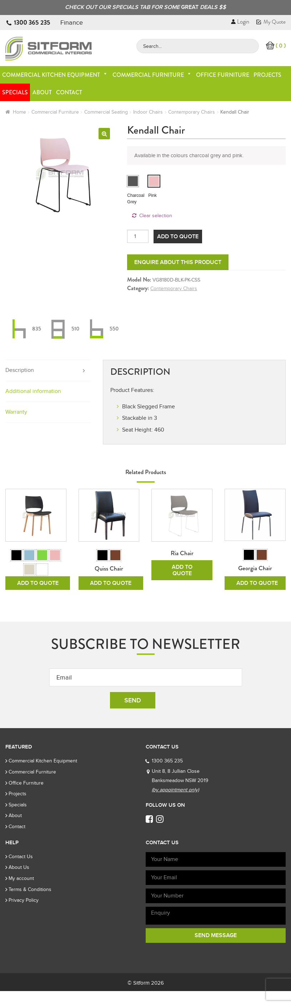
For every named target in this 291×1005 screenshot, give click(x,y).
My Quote (271, 22)
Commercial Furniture (152, 75)
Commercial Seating (106, 112)
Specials (15, 92)
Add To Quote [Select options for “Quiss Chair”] (110, 597)
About (42, 92)
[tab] (48, 370)
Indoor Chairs (148, 112)
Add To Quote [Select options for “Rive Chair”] (38, 597)
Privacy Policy (24, 914)
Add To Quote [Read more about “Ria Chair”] (182, 570)
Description (19, 370)
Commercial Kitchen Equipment (55, 75)
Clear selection (155, 215)
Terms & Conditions (30, 903)
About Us (19, 881)
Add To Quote (178, 236)
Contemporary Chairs (191, 112)
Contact (69, 92)
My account (21, 892)
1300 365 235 (32, 22)
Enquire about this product (177, 262)
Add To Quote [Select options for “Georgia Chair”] (257, 597)
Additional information (33, 391)
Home (19, 112)
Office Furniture (222, 75)
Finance (71, 22)
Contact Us (21, 870)
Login (240, 22)
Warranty (16, 412)
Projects (267, 75)
